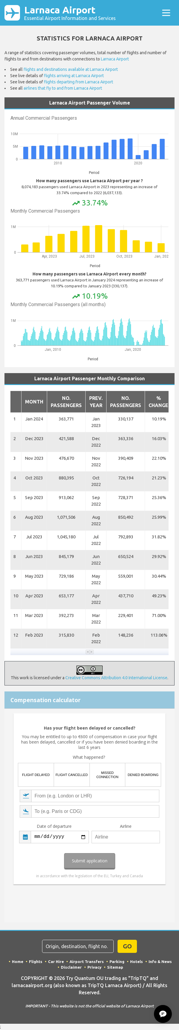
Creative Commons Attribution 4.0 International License (116, 677)
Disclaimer (71, 967)
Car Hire (56, 961)
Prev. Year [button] (96, 401)
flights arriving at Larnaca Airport (74, 75)
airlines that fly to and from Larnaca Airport (63, 88)
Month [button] (34, 401)
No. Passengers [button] (66, 401)
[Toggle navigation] (166, 13)
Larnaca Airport (70, 12)
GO (127, 946)
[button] (88, 652)
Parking (116, 961)
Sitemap (115, 967)
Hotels (136, 961)
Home (17, 961)
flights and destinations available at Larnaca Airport (71, 69)
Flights (35, 961)
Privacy (94, 967)
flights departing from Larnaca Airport (78, 82)
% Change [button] (158, 401)
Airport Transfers (87, 961)
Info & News (160, 961)
